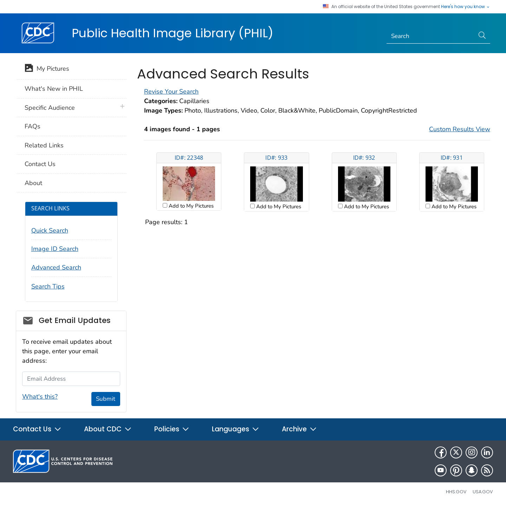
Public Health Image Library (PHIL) (172, 33)
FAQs (32, 126)
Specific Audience (50, 107)
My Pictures (47, 69)
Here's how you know (465, 6)
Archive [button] (299, 429)
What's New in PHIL (54, 88)
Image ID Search (54, 249)
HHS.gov (456, 491)
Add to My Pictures (190, 205)
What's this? (40, 396)
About (33, 183)
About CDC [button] (108, 429)
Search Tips (48, 286)
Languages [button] (235, 429)
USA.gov (483, 491)
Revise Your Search (171, 91)
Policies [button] (171, 429)
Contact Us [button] (37, 429)
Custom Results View (459, 129)
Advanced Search (56, 267)
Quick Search (49, 230)
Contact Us (40, 164)
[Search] (431, 36)
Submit (105, 399)
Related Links (44, 145)
